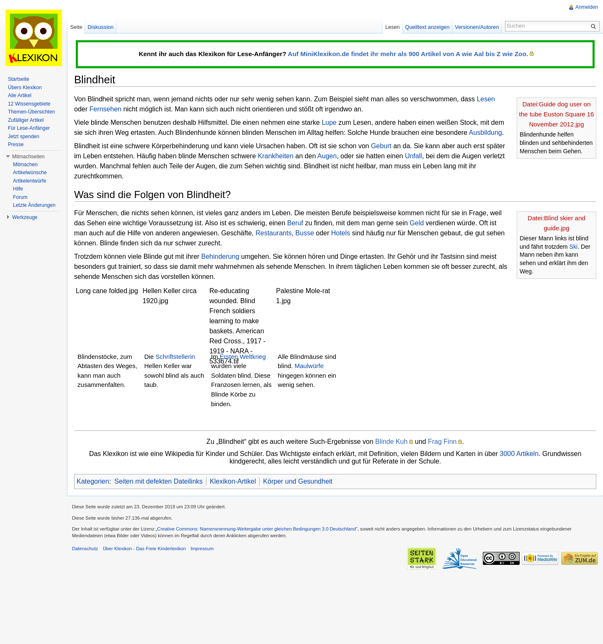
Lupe (329, 122)
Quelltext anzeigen (427, 27)
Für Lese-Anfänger (29, 128)
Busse (304, 233)
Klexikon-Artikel (233, 481)
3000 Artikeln (519, 453)
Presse (15, 144)
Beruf (295, 223)
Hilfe (18, 189)
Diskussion (100, 27)
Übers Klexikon (25, 87)
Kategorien (93, 481)
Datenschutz (85, 548)
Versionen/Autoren (477, 27)
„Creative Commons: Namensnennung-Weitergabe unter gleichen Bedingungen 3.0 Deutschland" (257, 528)
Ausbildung (485, 132)
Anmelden (586, 7)
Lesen (486, 99)
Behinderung (220, 256)
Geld (417, 223)
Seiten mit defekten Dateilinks (158, 481)
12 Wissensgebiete (29, 104)
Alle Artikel (19, 95)
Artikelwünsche (30, 172)
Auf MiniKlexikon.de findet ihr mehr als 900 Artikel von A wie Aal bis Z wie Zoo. (408, 53)
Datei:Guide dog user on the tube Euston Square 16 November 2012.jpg (556, 114)
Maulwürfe (308, 365)
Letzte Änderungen (34, 205)
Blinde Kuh (391, 441)
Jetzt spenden (23, 136)
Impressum (202, 548)
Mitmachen (25, 164)
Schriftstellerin (175, 356)
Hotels (340, 233)
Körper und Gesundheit (297, 481)
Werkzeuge (24, 217)
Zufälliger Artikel (26, 120)
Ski (574, 246)
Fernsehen (105, 109)
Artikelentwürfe (29, 181)
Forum (20, 197)
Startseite (18, 79)
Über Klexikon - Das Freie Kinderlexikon (144, 548)
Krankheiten (276, 156)
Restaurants (273, 233)
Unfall (413, 156)
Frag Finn (442, 441)
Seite (76, 27)
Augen (327, 156)
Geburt (381, 145)
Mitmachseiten (28, 157)
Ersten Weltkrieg (243, 356)
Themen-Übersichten (31, 112)
